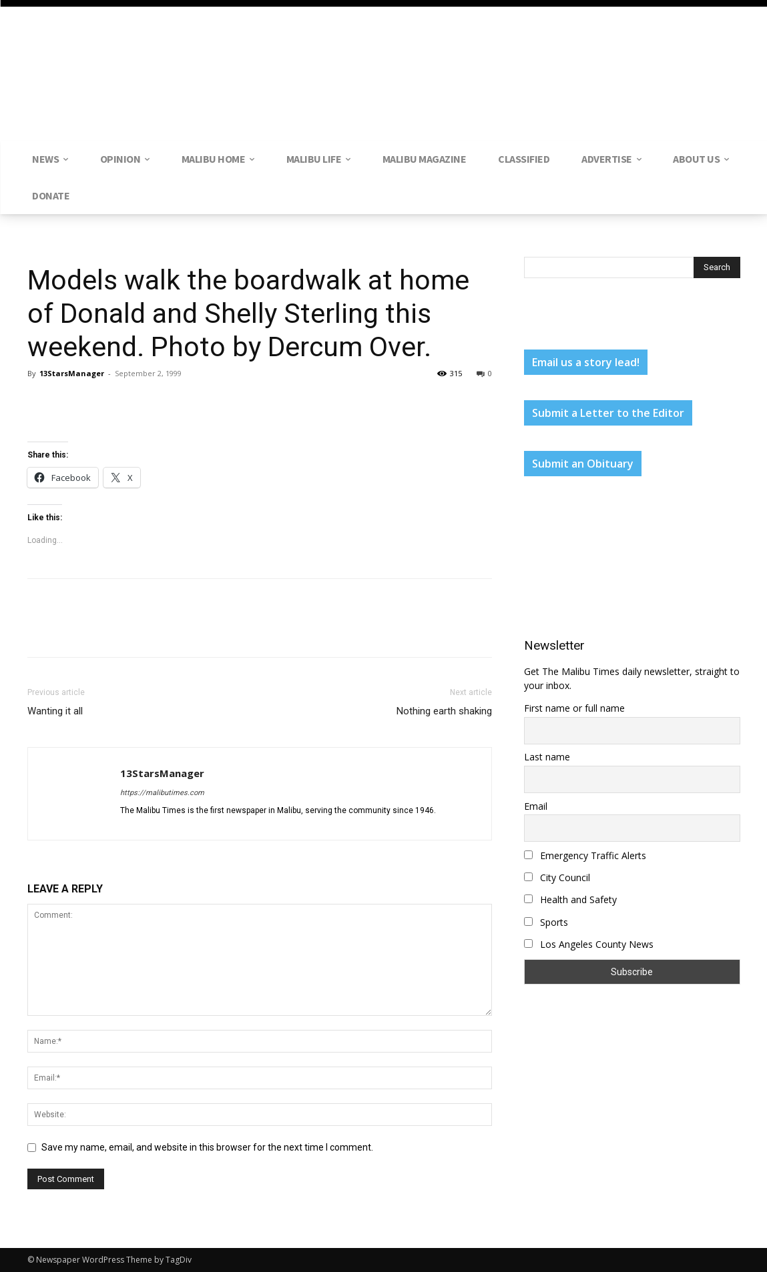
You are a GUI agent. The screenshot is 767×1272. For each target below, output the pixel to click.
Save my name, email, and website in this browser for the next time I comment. (207, 1147)
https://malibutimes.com (162, 792)
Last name (547, 756)
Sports (546, 922)
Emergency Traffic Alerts (585, 855)
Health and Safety (570, 899)
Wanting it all (55, 711)
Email (535, 806)
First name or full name (574, 708)
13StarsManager (71, 373)
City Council (557, 877)
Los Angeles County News (589, 944)
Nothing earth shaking (444, 711)
